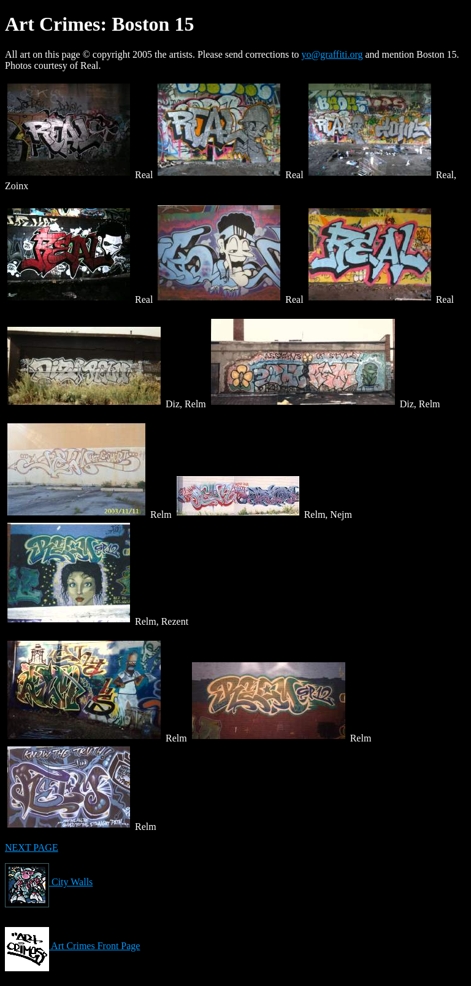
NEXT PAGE (31, 847)
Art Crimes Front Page (72, 946)
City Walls (49, 882)
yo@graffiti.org (332, 54)
